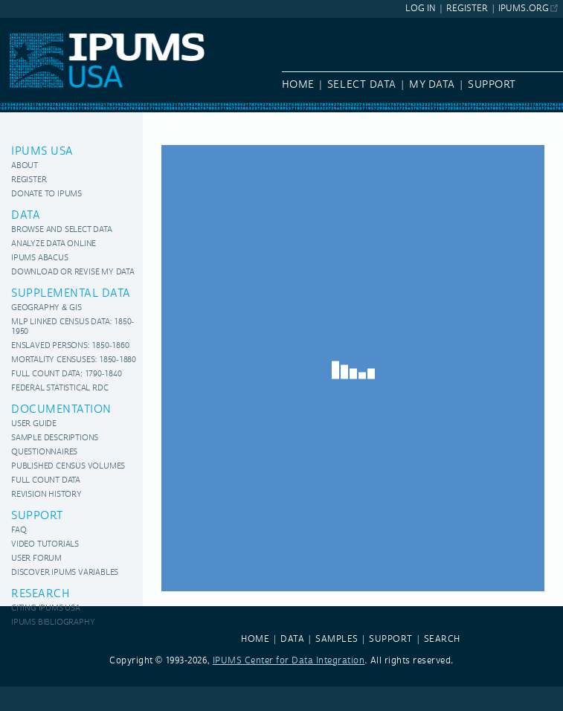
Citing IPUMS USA (45, 609)
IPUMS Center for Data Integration (289, 660)
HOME (255, 639)
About (24, 166)
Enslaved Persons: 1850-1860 (70, 346)
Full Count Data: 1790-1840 (66, 374)
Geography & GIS (46, 308)
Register (467, 8)
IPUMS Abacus (39, 258)
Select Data (361, 84)
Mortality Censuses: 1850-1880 (73, 360)
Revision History (46, 495)
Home (298, 84)
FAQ (18, 530)
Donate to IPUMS (46, 194)
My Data (432, 84)
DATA (292, 639)
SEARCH (442, 639)
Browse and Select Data (61, 230)
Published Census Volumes (68, 467)
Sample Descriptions (54, 438)
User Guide (34, 424)
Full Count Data (45, 481)
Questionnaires (44, 452)
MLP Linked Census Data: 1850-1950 (72, 327)
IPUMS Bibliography (52, 623)
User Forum (36, 559)
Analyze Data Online (53, 244)
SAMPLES (336, 639)
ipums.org (523, 8)
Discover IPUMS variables (64, 573)
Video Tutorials (45, 545)
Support (492, 84)
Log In (420, 8)
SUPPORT (391, 639)
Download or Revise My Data (73, 272)
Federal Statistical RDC (59, 388)
